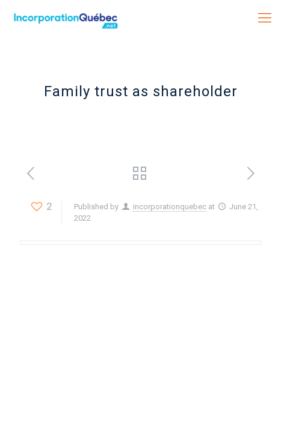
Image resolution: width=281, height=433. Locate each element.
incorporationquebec (169, 206)
